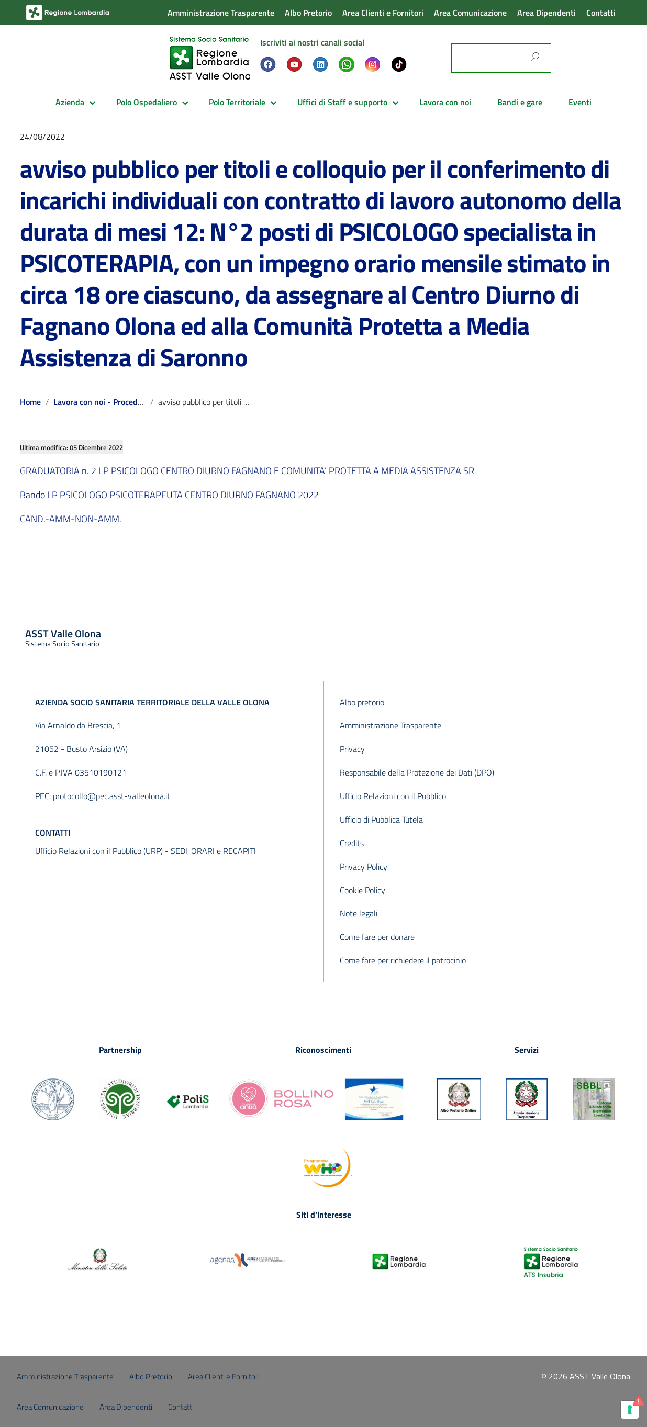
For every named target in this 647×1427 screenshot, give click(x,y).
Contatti (601, 12)
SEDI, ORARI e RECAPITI (213, 851)
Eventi (580, 102)
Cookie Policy (362, 890)
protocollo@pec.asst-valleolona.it (111, 796)
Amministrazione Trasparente (221, 12)
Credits (352, 843)
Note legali (358, 913)
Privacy (352, 749)
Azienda (69, 102)
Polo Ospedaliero (146, 102)
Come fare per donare (377, 936)
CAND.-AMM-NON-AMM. (70, 519)
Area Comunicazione (470, 12)
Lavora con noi (445, 102)
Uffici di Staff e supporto (342, 102)
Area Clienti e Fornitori (382, 12)
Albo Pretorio (308, 12)
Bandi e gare (519, 102)
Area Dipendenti (546, 12)
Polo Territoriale (237, 102)
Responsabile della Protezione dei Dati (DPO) (417, 772)
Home (30, 402)
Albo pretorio (362, 702)
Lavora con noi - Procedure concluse (118, 402)
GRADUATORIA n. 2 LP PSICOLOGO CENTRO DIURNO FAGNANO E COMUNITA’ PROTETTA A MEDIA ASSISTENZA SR (247, 471)
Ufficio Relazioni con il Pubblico (393, 796)
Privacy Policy (363, 866)
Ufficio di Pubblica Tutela (381, 819)
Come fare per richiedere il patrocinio (403, 960)
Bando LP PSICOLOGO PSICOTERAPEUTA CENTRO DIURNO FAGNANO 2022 (169, 495)
